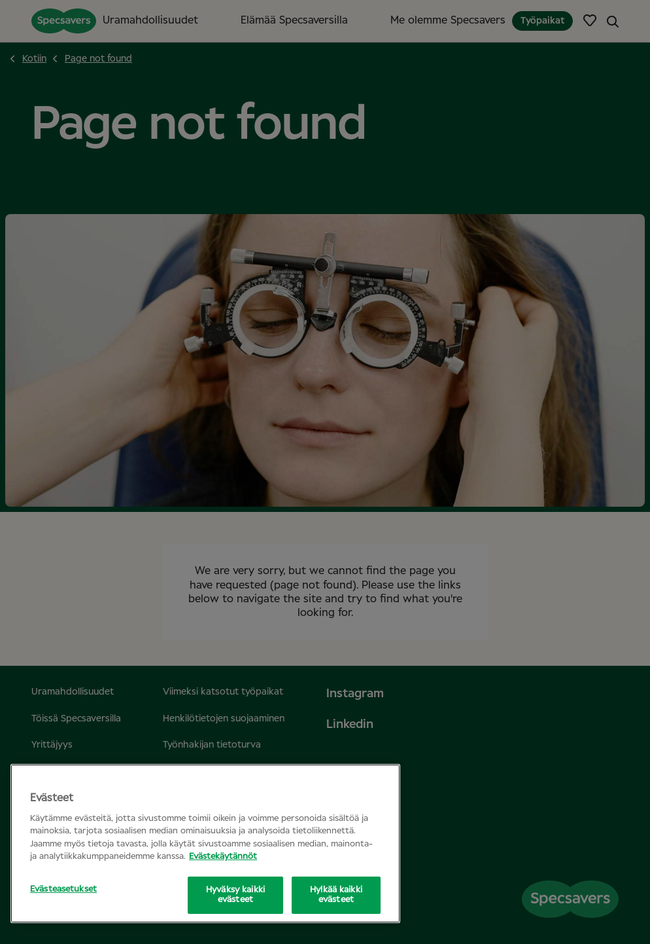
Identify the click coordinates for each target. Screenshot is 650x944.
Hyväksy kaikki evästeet (235, 895)
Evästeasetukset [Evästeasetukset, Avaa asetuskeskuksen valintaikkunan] (63, 889)
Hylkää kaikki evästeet (336, 895)
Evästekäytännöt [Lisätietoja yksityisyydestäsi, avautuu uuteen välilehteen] (223, 856)
